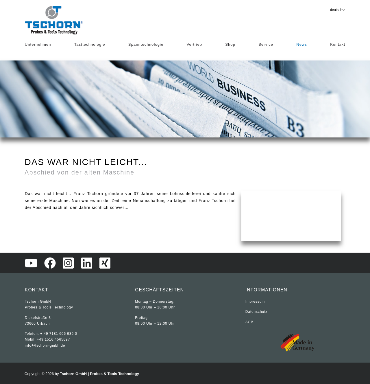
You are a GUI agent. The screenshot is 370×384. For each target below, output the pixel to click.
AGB (249, 322)
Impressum (255, 302)
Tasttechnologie (89, 44)
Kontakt (337, 44)
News (301, 44)
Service (265, 44)
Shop (230, 44)
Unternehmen (38, 44)
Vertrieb (194, 44)
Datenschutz (256, 312)
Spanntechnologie (146, 44)
